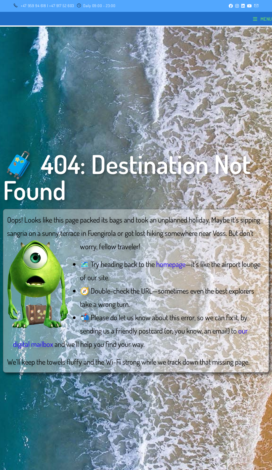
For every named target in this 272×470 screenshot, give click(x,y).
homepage (170, 264)
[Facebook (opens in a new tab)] (231, 6)
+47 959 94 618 (33, 5)
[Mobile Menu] (262, 19)
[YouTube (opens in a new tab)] (249, 6)
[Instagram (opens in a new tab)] (237, 6)
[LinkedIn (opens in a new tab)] (243, 6)
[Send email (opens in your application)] (255, 6)
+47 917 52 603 (61, 5)
